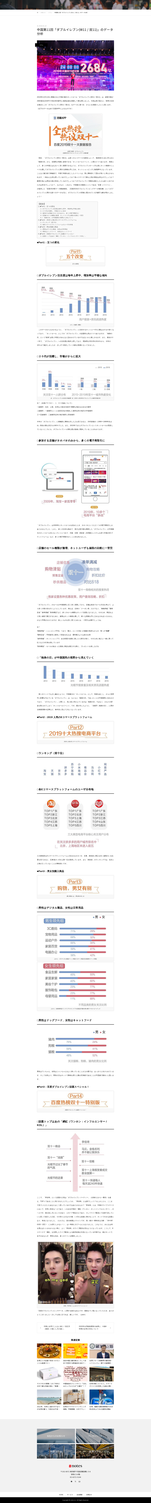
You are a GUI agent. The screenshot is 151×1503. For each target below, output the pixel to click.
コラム (41, 45)
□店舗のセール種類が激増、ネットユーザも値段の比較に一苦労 (62, 215)
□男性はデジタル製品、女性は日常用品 (55, 229)
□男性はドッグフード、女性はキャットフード (57, 231)
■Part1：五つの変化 (47, 206)
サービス (70, 1495)
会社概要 (79, 1495)
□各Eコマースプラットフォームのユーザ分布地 (57, 224)
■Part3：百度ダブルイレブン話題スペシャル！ (57, 234)
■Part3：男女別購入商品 (49, 227)
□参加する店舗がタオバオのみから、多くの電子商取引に (60, 213)
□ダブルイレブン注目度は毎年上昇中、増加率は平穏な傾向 (61, 209)
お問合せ (89, 1495)
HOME (61, 1495)
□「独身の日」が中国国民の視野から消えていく (57, 217)
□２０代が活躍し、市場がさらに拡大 (54, 211)
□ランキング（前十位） (49, 222)
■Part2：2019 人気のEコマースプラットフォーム (58, 220)
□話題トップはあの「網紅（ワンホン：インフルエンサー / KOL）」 (64, 236)
